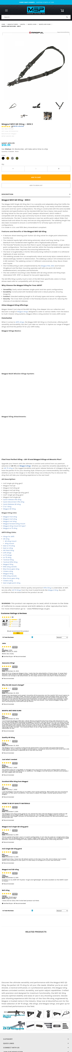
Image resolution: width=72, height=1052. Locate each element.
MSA (52, 266)
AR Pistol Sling (8, 550)
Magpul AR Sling (9, 509)
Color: (4, 155)
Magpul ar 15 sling (10, 528)
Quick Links (8, 1043)
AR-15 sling (8, 468)
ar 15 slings (7, 555)
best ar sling (8, 548)
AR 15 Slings (16, 590)
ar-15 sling (7, 557)
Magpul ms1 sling (10, 521)
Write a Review (19, 126)
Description (7, 194)
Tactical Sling (8, 560)
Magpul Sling (8, 564)
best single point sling (11, 583)
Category (8, 1039)
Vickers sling (8, 571)
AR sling (6, 539)
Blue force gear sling (11, 569)
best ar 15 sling (9, 546)
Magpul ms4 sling (10, 517)
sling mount (9, 543)
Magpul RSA (45, 266)
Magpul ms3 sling (10, 519)
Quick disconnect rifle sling (13, 502)
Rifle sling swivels (10, 567)
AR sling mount (11, 541)
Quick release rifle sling (12, 500)
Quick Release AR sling (12, 504)
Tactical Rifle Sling (10, 562)
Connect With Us (11, 1047)
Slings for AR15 (8, 537)
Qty (3, 164)
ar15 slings (7, 553)
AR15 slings (20, 322)
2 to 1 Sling (7, 507)
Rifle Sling (47, 588)
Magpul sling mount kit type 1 (14, 526)
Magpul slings (22, 312)
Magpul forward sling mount (14, 524)
